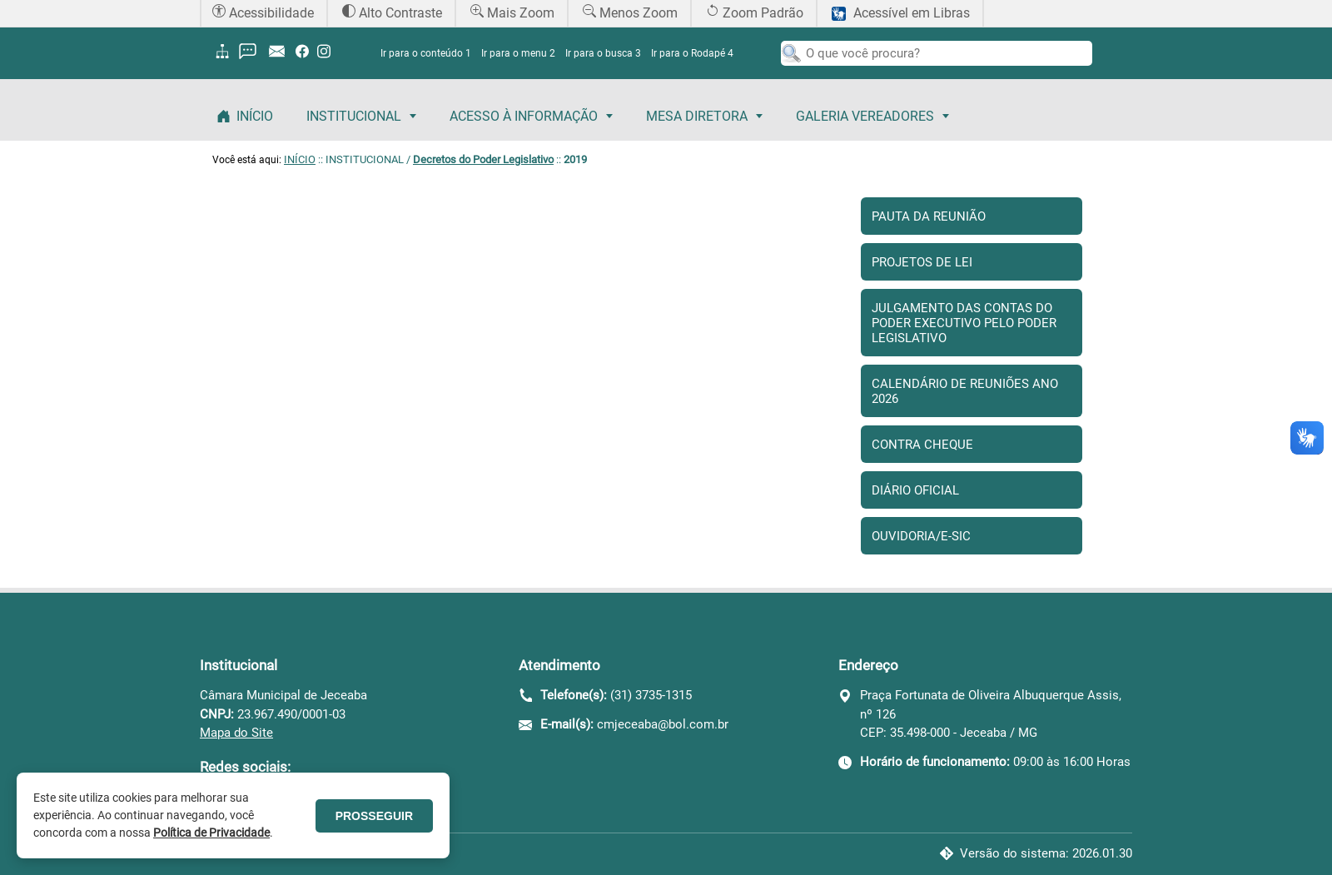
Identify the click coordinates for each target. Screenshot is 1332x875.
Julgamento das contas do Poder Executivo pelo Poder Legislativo (964, 323)
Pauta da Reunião (929, 216)
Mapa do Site (236, 732)
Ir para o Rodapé (692, 53)
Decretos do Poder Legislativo (483, 159)
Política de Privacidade (211, 832)
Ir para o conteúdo (425, 53)
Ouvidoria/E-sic (921, 536)
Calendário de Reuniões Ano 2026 (965, 391)
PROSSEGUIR (374, 816)
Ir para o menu (518, 53)
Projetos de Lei (922, 262)
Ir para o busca (603, 53)
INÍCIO (300, 159)
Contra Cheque (922, 444)
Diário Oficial (915, 490)
